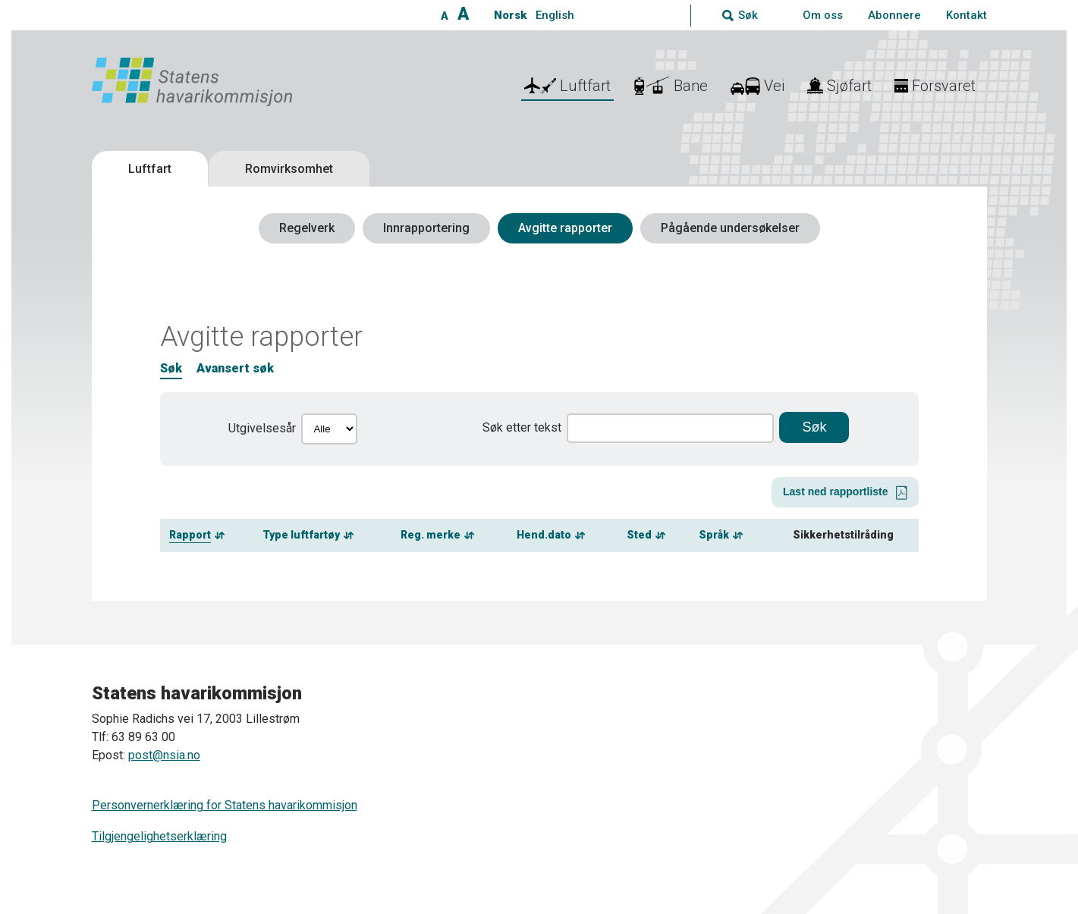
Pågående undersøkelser (730, 228)
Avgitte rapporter (565, 228)
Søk (171, 368)
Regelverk (307, 228)
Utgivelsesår (262, 428)
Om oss (823, 15)
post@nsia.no (164, 755)
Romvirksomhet (289, 169)
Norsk (510, 15)
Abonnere (894, 15)
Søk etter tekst (521, 427)
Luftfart (149, 169)
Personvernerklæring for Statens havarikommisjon (224, 805)
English (555, 15)
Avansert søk (235, 368)
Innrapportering (426, 228)
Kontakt (966, 15)
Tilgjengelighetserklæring (159, 836)
